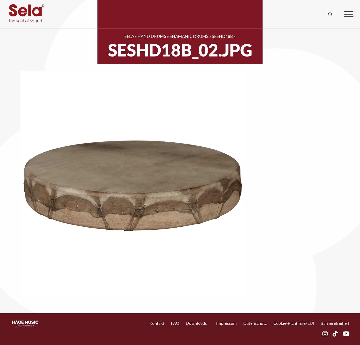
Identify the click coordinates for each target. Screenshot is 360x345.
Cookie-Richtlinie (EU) (293, 323)
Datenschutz (255, 323)
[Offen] (348, 14)
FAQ (175, 323)
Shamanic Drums (189, 36)
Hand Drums (151, 36)
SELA (129, 36)
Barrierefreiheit (335, 323)
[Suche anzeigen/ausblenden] (330, 14)
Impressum (226, 323)
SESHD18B (222, 36)
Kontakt (156, 323)
